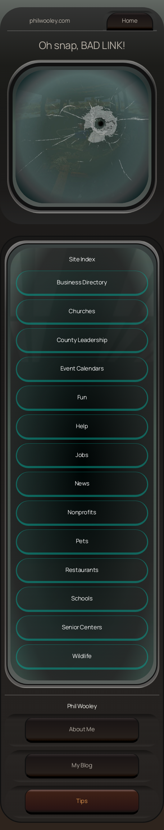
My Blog (82, 765)
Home (130, 21)
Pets (82, 541)
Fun (82, 397)
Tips (82, 801)
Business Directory (82, 282)
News (82, 483)
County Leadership (82, 340)
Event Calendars (82, 368)
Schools (81, 598)
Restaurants (82, 570)
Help (82, 426)
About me (82, 729)
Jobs (82, 455)
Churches (82, 311)
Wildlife (82, 656)
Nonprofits (82, 512)
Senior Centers (82, 627)
